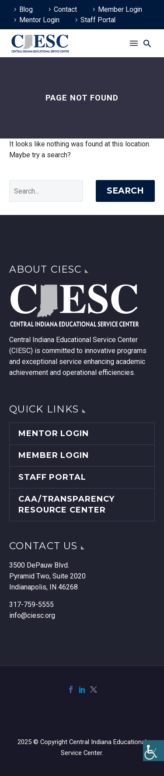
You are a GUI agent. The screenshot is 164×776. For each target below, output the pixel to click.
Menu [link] (134, 43)
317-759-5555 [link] (31, 604)
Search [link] (125, 191)
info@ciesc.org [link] (32, 615)
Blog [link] (26, 9)
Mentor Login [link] (39, 20)
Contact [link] (65, 9)
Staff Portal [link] (97, 20)
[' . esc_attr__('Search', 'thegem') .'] (46, 191)
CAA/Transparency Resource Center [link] (66, 504)
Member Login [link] (120, 9)
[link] (153, 750)
